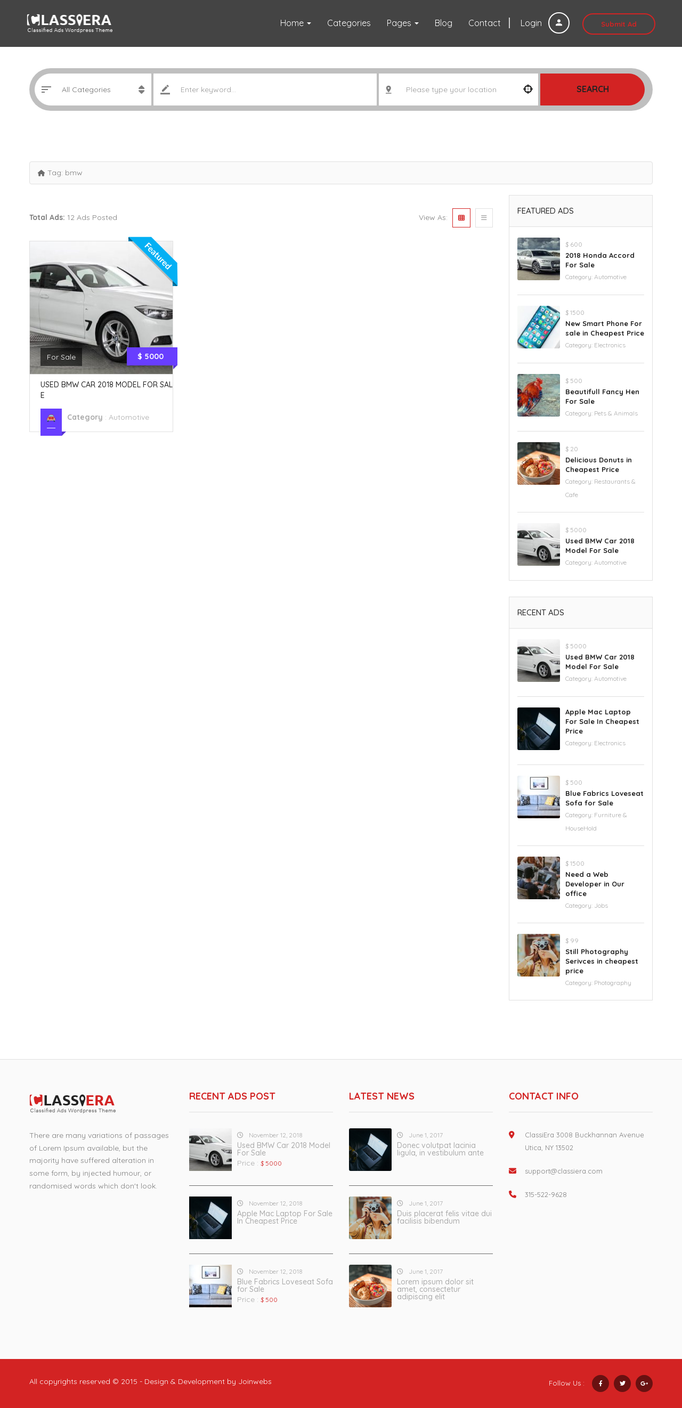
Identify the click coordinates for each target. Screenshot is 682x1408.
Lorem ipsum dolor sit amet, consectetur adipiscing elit (435, 1289)
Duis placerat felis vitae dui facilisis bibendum (444, 1217)
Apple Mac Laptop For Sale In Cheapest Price (602, 721)
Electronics (610, 345)
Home (295, 23)
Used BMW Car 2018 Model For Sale (283, 1149)
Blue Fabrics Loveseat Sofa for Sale (285, 1285)
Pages (403, 23)
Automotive (129, 417)
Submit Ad (619, 24)
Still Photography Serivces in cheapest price (601, 961)
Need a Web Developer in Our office (594, 884)
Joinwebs (255, 1381)
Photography (612, 983)
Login (545, 23)
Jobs (601, 905)
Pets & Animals (616, 413)
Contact (484, 23)
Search (593, 89)
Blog (443, 23)
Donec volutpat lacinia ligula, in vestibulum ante (440, 1149)
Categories (349, 23)
